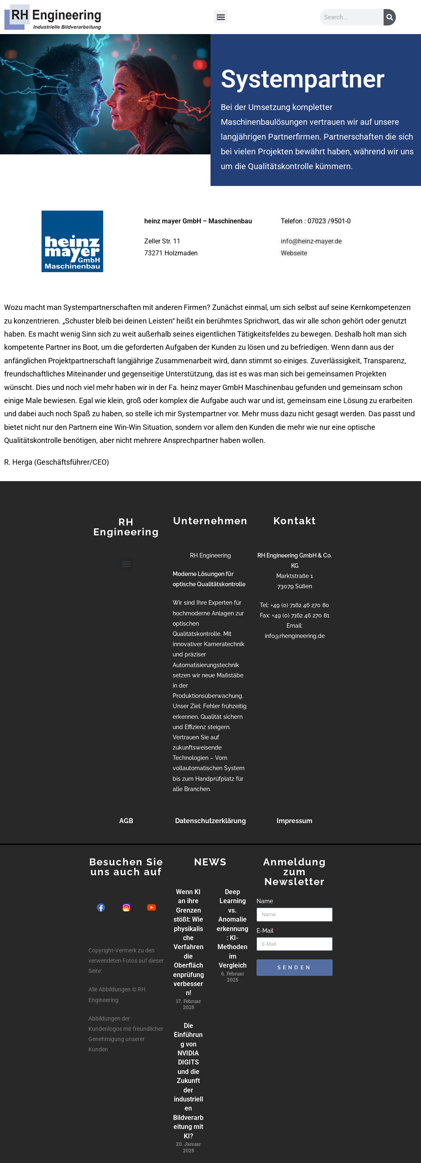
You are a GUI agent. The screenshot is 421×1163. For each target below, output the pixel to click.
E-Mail (266, 930)
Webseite (294, 253)
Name (265, 901)
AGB (126, 821)
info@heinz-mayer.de (311, 241)
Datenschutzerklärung (210, 821)
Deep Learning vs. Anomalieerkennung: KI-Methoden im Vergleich (232, 928)
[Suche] (390, 17)
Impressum (294, 821)
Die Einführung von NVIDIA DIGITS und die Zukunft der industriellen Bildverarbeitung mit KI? (188, 1081)
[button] (220, 16)
